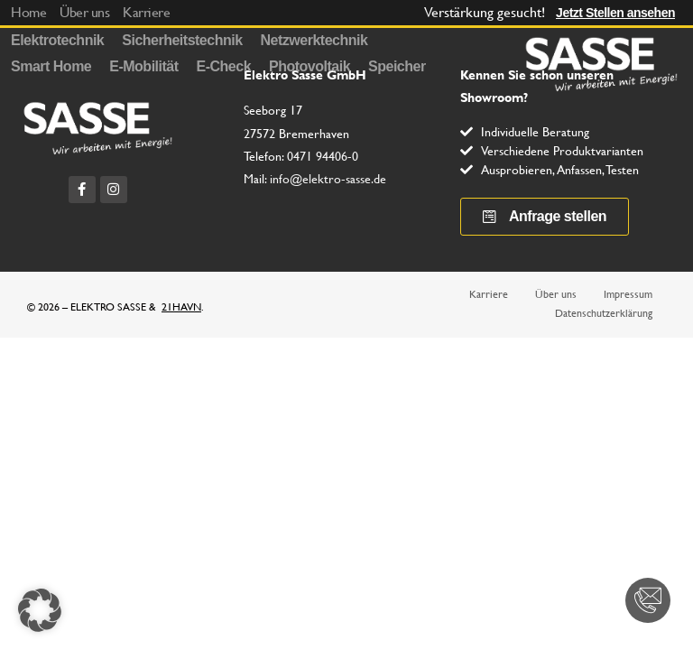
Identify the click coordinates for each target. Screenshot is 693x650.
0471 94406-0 (322, 156)
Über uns (556, 294)
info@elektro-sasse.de (328, 179)
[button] (39, 610)
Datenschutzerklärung (603, 313)
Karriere (488, 294)
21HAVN (181, 307)
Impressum (628, 294)
